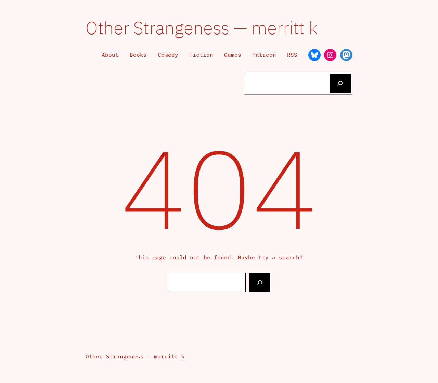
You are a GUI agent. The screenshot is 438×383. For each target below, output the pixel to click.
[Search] (340, 83)
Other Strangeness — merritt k (202, 27)
